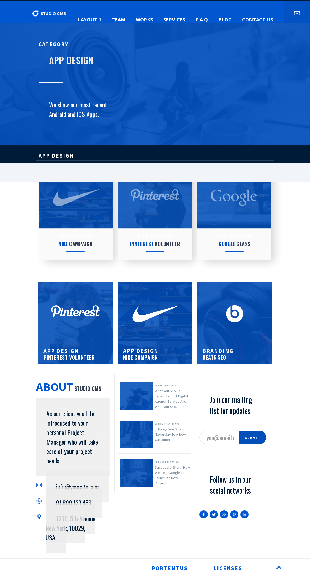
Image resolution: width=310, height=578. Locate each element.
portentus (170, 568)
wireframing (167, 423)
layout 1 (89, 20)
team (118, 20)
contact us (257, 20)
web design (166, 385)
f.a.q (202, 20)
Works (144, 20)
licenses (228, 568)
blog (225, 20)
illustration (168, 462)
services (174, 20)
